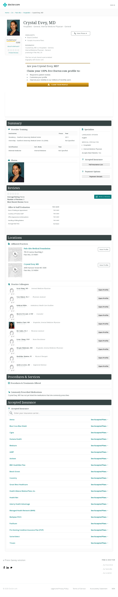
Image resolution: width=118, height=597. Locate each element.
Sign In (112, 5)
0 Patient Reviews (13, 53)
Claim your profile (58, 84)
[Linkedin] (7, 567)
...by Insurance (107, 565)
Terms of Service (79, 589)
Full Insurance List (96, 165)
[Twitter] (11, 567)
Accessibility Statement (98, 589)
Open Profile (103, 290)
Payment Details (96, 177)
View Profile (104, 249)
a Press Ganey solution (14, 560)
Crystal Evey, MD (31, 264)
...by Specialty (107, 569)
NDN (113, 589)
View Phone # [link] (80, 33)
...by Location (107, 573)
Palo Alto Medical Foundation (37, 248)
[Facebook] (4, 567)
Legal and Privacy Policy (60, 589)
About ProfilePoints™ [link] (13, 46)
